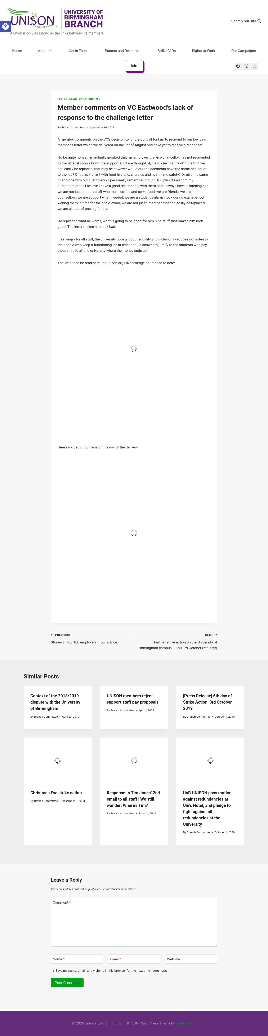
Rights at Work (203, 51)
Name (59, 959)
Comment (62, 902)
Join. (134, 65)
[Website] (191, 959)
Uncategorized (89, 99)
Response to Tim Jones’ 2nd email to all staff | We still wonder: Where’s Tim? (133, 799)
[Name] (77, 959)
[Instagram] (254, 66)
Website (173, 959)
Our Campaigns (243, 51)
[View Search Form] (246, 21)
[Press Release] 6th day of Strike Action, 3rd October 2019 (207, 702)
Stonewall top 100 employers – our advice (90, 638)
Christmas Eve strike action (56, 792)
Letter (62, 99)
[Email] (134, 959)
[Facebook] (238, 66)
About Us (45, 51)
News (73, 99)
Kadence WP (186, 1023)
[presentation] (58, 760)
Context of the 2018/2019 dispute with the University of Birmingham (55, 702)
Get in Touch (79, 51)
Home (17, 51)
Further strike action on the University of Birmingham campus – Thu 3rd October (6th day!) (177, 641)
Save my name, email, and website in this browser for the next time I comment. (111, 971)
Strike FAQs (167, 51)
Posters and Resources (123, 51)
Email (115, 959)
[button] (5, 26)
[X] (246, 66)
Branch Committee (73, 127)
